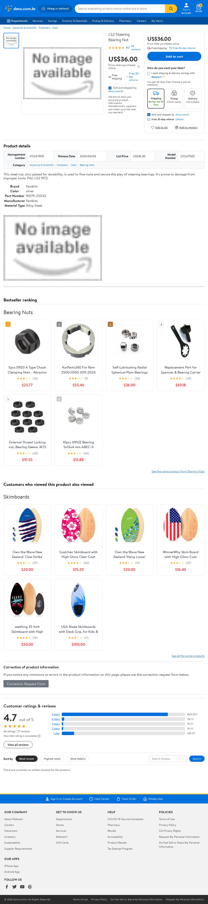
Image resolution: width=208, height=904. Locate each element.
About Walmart (13, 819)
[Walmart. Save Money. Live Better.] (20, 9)
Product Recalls (117, 842)
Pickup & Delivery (103, 21)
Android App (12, 872)
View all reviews (18, 745)
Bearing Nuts (87, 165)
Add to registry (186, 127)
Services (38, 21)
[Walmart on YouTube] (22, 887)
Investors (9, 837)
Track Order (126, 799)
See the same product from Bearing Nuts (178, 471)
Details (180, 119)
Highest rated (52, 759)
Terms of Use (167, 819)
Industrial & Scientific (25, 28)
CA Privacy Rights (170, 831)
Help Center (99, 799)
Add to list (159, 127)
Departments (17, 21)
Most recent (26, 759)
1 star (57, 733)
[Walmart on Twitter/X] (14, 887)
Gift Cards (62, 842)
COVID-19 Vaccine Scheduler (126, 819)
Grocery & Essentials (74, 21)
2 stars (56, 728)
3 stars (56, 723)
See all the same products (188, 656)
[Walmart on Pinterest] (30, 887)
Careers (141, 21)
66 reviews (135, 47)
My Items (157, 21)
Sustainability (12, 842)
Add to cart (174, 56)
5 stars (56, 714)
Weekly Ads (153, 799)
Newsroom (10, 831)
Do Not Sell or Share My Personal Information (136, 899)
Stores (60, 825)
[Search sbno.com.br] (120, 8)
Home (6, 28)
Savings (52, 21)
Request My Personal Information (179, 837)
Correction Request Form (26, 683)
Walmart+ (62, 837)
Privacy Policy (167, 825)
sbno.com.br (115, 91)
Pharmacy (125, 21)
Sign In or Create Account (63, 799)
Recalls (112, 831)
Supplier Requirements (18, 848)
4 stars (56, 719)
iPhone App (11, 866)
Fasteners (44, 28)
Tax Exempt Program (120, 848)
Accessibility (115, 837)
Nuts (55, 28)
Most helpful (78, 759)
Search (197, 759)
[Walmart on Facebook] (6, 887)
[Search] (171, 8)
